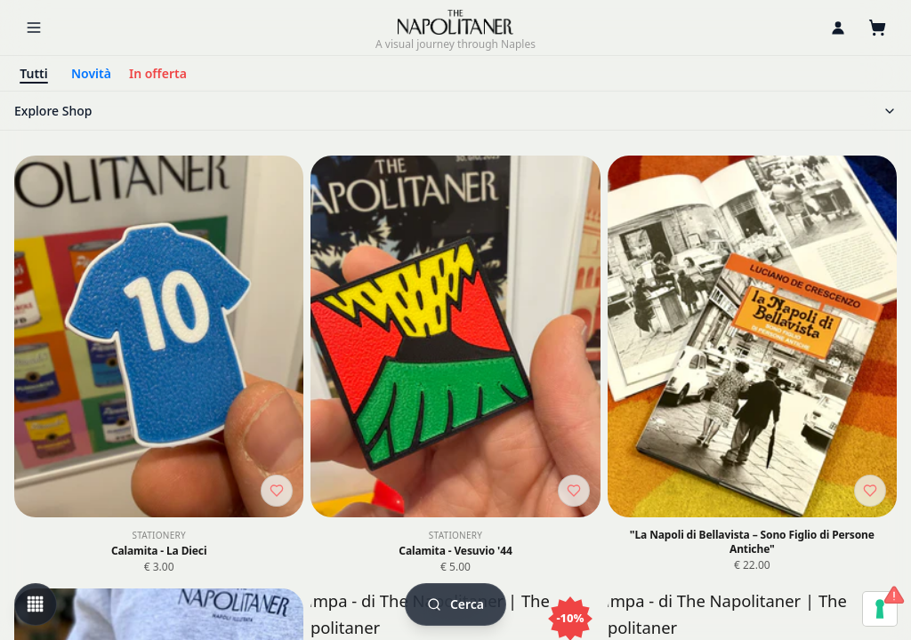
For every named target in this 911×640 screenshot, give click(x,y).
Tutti (34, 73)
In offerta (158, 73)
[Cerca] (455, 604)
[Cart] (877, 27)
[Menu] (33, 27)
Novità (91, 73)
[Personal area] (838, 27)
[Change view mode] (35, 604)
